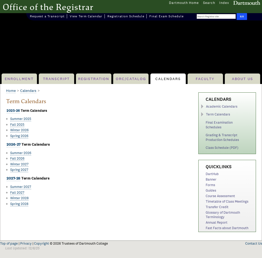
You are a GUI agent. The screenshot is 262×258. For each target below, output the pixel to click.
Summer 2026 (20, 153)
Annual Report (216, 222)
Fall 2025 (17, 124)
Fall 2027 (17, 192)
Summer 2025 (20, 119)
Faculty (205, 78)
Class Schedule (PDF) (222, 147)
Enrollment (19, 78)
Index (224, 3)
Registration (93, 78)
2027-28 (13, 178)
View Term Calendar (86, 16)
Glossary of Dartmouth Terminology (223, 214)
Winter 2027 (19, 164)
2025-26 (13, 110)
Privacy (26, 243)
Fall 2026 (17, 158)
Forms (210, 185)
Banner (211, 179)
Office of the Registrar (48, 7)
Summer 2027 (20, 187)
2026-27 (14, 144)
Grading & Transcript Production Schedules (222, 137)
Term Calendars (218, 114)
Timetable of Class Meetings (227, 201)
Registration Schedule (125, 16)
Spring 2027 (19, 169)
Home (11, 90)
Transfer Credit (217, 207)
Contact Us (253, 243)
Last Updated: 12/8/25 (22, 248)
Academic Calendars (221, 106)
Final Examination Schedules (219, 124)
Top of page (9, 243)
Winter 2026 (19, 130)
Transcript (56, 78)
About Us (242, 78)
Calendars (168, 78)
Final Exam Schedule (166, 16)
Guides (211, 190)
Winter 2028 (19, 198)
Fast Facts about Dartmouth (227, 228)
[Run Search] (242, 16)
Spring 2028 (19, 204)
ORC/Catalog (131, 78)
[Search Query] (216, 16)
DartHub (212, 174)
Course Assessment (220, 196)
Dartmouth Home (184, 3)
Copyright (41, 243)
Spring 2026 (19, 136)
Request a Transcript (47, 16)
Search (209, 3)
